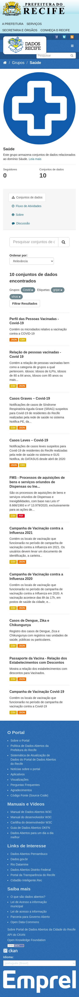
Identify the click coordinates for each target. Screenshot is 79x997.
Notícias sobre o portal (25, 769)
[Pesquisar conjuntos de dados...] (33, 242)
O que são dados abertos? (28, 896)
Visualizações (19, 779)
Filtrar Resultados (24, 303)
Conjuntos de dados (27, 197)
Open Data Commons (25, 922)
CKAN (10, 950)
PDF (21, 515)
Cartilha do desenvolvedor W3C (31, 822)
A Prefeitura (12, 24)
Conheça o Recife (55, 30)
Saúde (35, 63)
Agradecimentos (21, 790)
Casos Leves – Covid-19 (28, 440)
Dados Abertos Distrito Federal (31, 869)
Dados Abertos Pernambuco (29, 854)
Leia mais (35, 159)
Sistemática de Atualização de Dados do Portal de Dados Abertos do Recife (33, 759)
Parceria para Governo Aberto (30, 916)
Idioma (8, 957)
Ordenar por (18, 255)
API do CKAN (16, 934)
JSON (14, 339)
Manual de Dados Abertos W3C (31, 812)
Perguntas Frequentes (25, 785)
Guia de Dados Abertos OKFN (30, 827)
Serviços (34, 24)
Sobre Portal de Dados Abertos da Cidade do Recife (41, 929)
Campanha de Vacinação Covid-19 (36, 691)
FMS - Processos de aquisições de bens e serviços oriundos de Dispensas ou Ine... (37, 482)
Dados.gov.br (19, 859)
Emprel (39, 981)
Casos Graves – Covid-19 (29, 398)
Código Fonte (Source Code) (29, 795)
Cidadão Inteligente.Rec (26, 880)
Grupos (18, 63)
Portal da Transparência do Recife (33, 875)
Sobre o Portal (20, 740)
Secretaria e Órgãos (19, 30)
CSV (22, 339)
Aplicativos (18, 774)
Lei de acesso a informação (29, 911)
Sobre (18, 214)
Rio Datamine (19, 864)
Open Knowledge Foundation (26, 940)
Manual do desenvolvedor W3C (31, 817)
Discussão (21, 223)
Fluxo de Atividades (26, 206)
